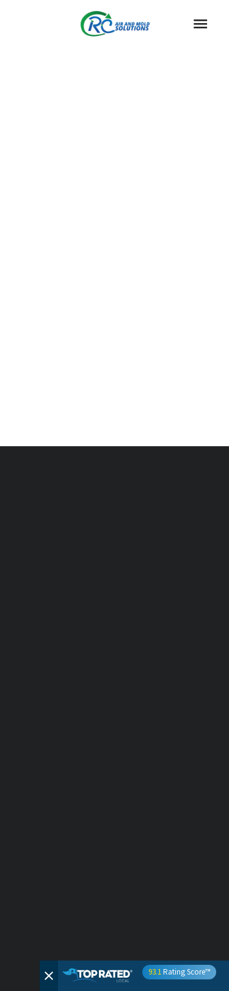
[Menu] (200, 23)
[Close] (49, 976)
